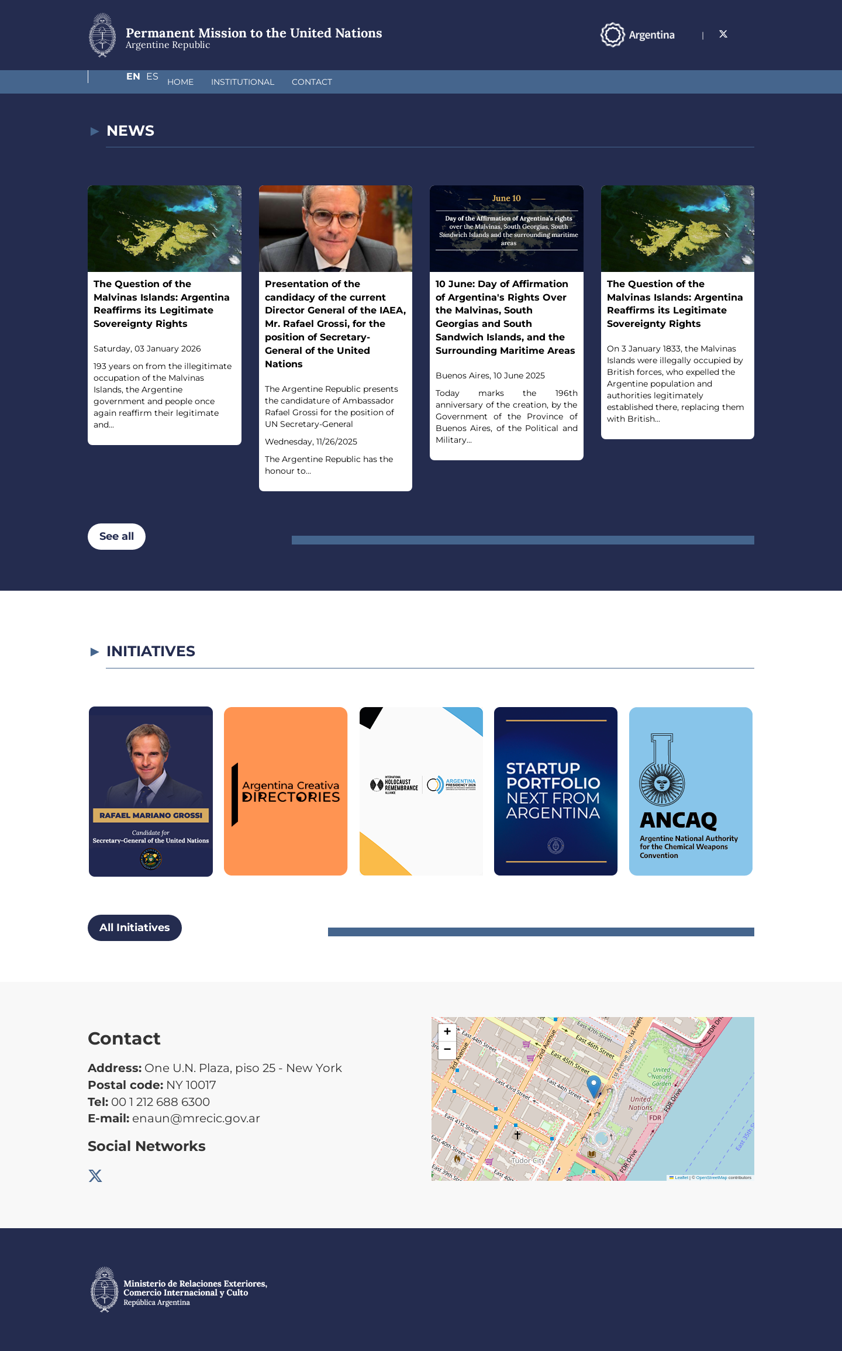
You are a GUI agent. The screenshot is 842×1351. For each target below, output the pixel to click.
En (724, 34)
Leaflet (679, 1177)
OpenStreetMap (711, 1177)
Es (748, 34)
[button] (593, 1087)
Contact (250, 82)
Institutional (180, 82)
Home (118, 82)
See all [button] (116, 536)
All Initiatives (134, 927)
